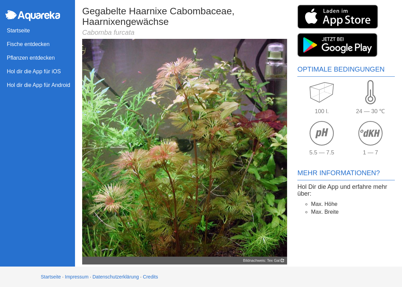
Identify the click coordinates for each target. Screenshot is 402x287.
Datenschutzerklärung (115, 277)
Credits (150, 277)
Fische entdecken (28, 44)
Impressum (76, 277)
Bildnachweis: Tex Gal (263, 260)
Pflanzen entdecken (31, 58)
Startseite (18, 30)
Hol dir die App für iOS (34, 71)
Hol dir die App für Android (38, 85)
